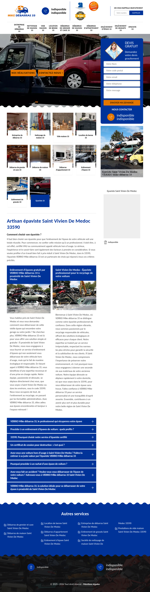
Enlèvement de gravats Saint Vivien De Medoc (94, 533)
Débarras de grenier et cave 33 (65, 28)
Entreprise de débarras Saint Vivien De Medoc (94, 525)
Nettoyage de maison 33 (32, 28)
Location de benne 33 (53, 28)
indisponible (58, 9)
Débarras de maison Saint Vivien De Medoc (19, 535)
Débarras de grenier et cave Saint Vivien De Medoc (20, 526)
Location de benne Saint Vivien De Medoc (55, 525)
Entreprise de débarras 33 (19, 28)
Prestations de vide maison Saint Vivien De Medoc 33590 (132, 530)
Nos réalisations (23, 72)
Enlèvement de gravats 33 (120, 28)
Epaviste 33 (133, 28)
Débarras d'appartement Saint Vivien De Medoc (56, 533)
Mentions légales (91, 584)
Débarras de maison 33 (77, 28)
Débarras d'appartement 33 (91, 28)
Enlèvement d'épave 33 (106, 28)
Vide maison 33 (43, 28)
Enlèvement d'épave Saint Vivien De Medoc (56, 542)
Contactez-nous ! (51, 72)
